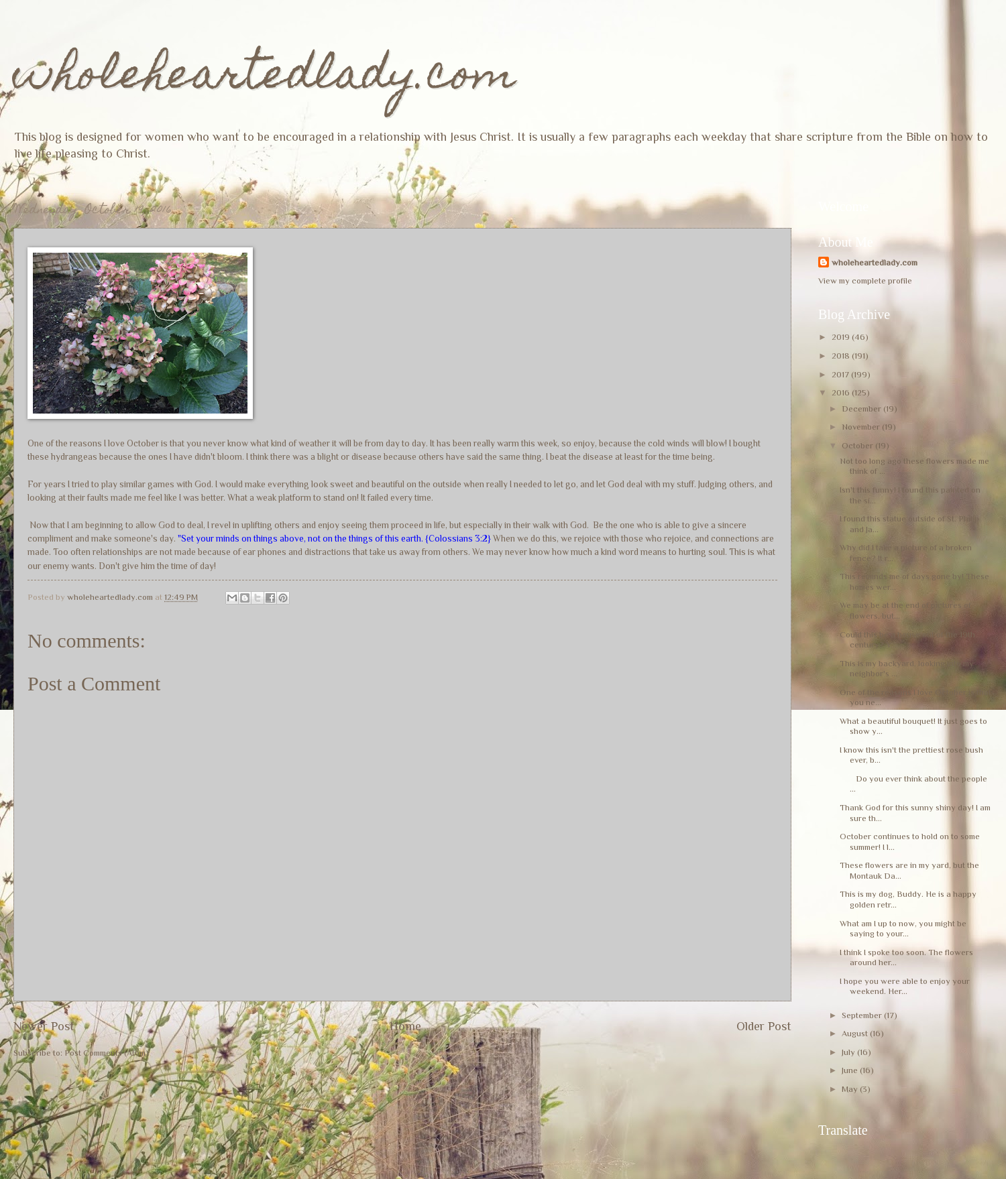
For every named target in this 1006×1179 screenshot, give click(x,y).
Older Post (763, 1026)
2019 (842, 337)
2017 (841, 374)
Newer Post (43, 1026)
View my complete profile (865, 280)
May (851, 1089)
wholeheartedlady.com (264, 78)
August (856, 1033)
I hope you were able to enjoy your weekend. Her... (905, 986)
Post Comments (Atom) (106, 1053)
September (863, 1015)
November (862, 427)
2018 (842, 356)
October (858, 445)
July (849, 1052)
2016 (842, 392)
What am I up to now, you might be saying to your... (903, 928)
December (862, 409)
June (851, 1070)
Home (405, 1026)
